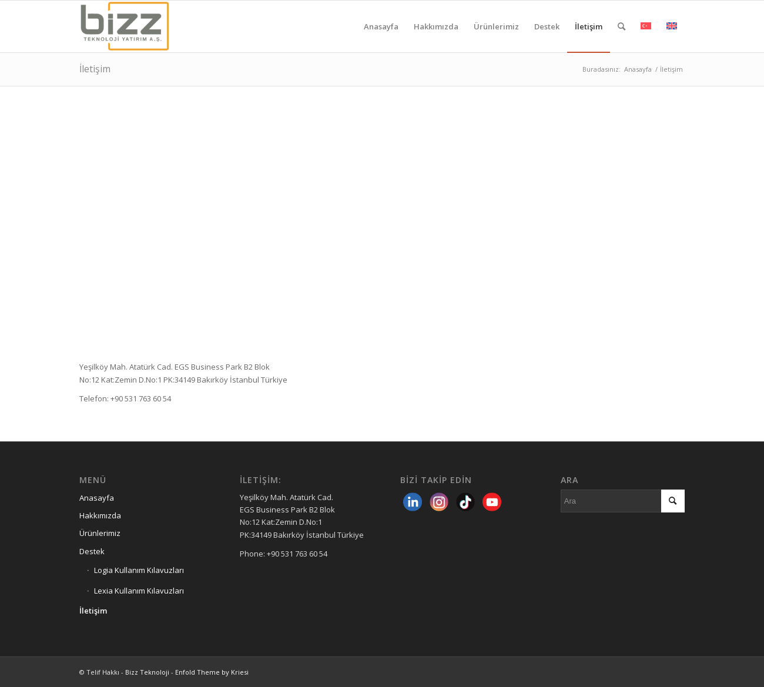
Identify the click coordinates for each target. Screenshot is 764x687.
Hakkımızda (100, 515)
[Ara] (621, 26)
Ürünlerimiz (99, 533)
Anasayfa (96, 497)
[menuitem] (381, 26)
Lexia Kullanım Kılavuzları (139, 590)
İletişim (94, 68)
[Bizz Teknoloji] (135, 26)
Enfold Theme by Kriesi (212, 672)
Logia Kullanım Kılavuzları (139, 570)
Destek (92, 551)
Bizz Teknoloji (147, 672)
